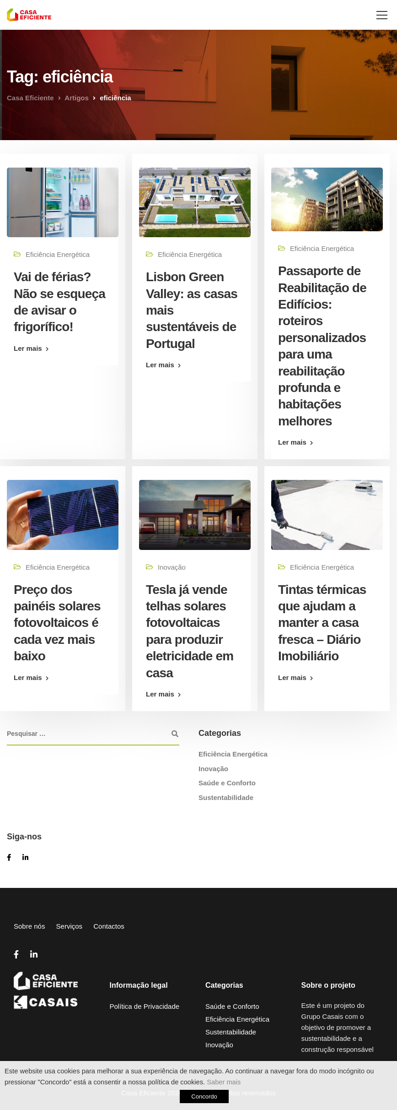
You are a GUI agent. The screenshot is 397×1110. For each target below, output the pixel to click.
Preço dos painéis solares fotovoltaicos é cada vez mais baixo (57, 623)
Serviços (69, 926)
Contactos (108, 926)
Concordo (204, 1096)
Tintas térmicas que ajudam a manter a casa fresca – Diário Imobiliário (322, 623)
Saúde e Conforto (227, 783)
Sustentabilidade (225, 797)
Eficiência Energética (58, 254)
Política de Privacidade (145, 1006)
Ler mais (28, 348)
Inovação (172, 567)
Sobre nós (29, 926)
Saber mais (224, 1082)
